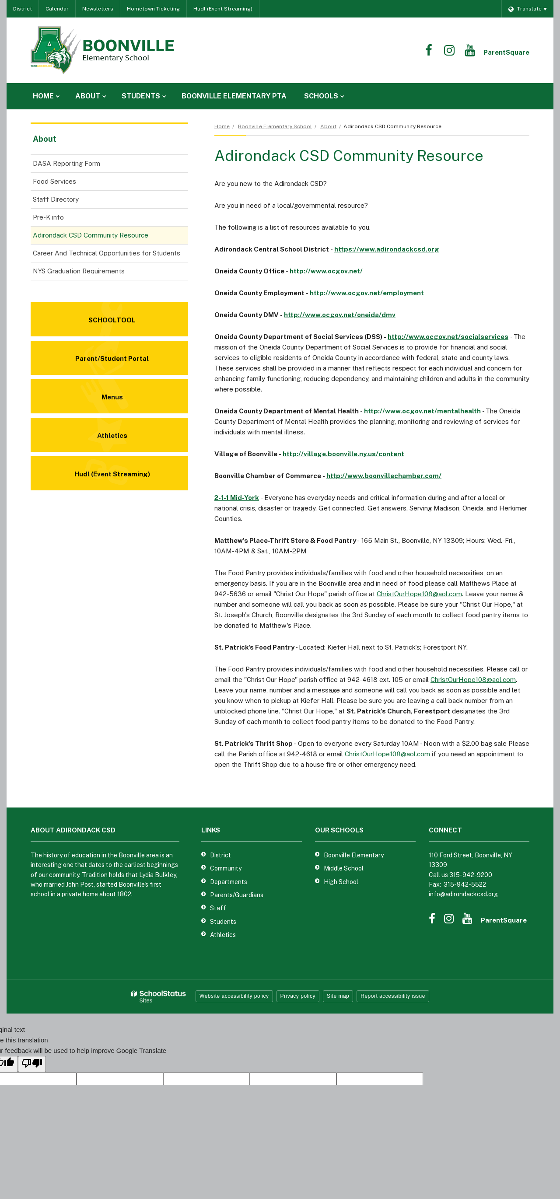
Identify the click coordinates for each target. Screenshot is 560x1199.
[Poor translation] (32, 1064)
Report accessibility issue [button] (392, 996)
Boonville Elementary (354, 855)
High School (341, 881)
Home (222, 126)
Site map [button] (338, 996)
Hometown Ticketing (153, 9)
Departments (228, 881)
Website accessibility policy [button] (234, 996)
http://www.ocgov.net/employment (367, 293)
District (22, 9)
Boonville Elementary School (275, 126)
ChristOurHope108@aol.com (419, 594)
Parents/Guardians (236, 894)
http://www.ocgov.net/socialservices (448, 336)
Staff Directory (56, 199)
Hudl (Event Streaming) (222, 9)
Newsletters (97, 9)
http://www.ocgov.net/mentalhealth (422, 411)
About (328, 126)
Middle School (344, 868)
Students (223, 921)
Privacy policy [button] (297, 996)
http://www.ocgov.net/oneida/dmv (340, 314)
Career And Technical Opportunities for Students (106, 253)
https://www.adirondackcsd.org (386, 249)
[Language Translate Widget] (527, 8)
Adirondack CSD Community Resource (90, 235)
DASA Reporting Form (79, 165)
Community (226, 868)
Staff (218, 908)
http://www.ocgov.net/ (326, 271)
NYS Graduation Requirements (79, 271)
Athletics (223, 934)
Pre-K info (48, 217)
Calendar (57, 9)
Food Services (67, 183)
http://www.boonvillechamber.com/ (383, 475)
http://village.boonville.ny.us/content (343, 454)
